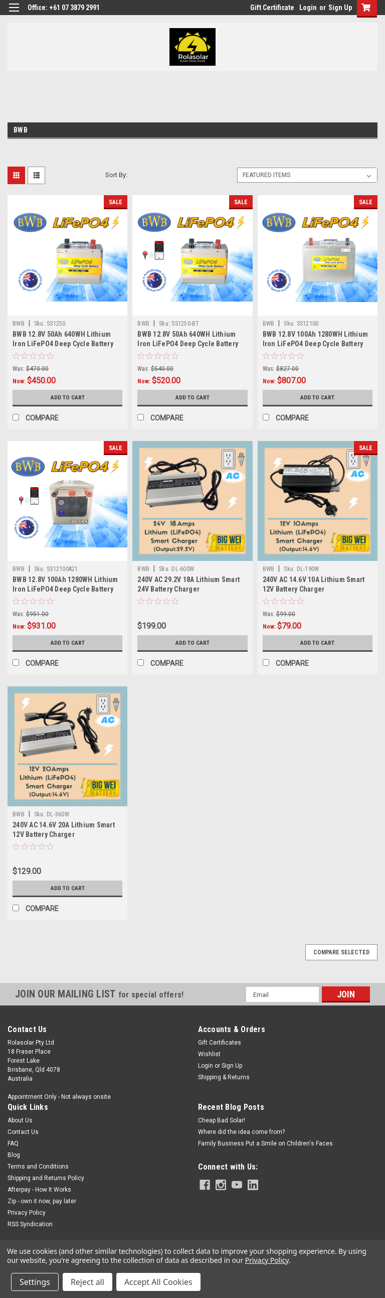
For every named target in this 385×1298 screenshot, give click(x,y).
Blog (14, 1155)
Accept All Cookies (158, 1281)
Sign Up (340, 8)
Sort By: (116, 175)
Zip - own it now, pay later (42, 1201)
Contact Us (23, 1131)
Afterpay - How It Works (39, 1189)
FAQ (13, 1143)
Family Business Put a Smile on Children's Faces (265, 1143)
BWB (19, 323)
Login (308, 8)
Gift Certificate (272, 8)
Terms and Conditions (38, 1166)
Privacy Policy (27, 1212)
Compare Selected (341, 952)
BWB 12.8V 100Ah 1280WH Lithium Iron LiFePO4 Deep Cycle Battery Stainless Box (315, 343)
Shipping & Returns (224, 1077)
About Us (20, 1120)
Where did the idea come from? (241, 1131)
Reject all (87, 1281)
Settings (35, 1281)
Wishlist (209, 1054)
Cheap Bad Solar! (221, 1120)
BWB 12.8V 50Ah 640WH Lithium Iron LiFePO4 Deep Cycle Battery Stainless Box (63, 343)
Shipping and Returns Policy (46, 1178)
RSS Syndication (30, 1224)
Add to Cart (67, 397)
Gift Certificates (219, 1042)
